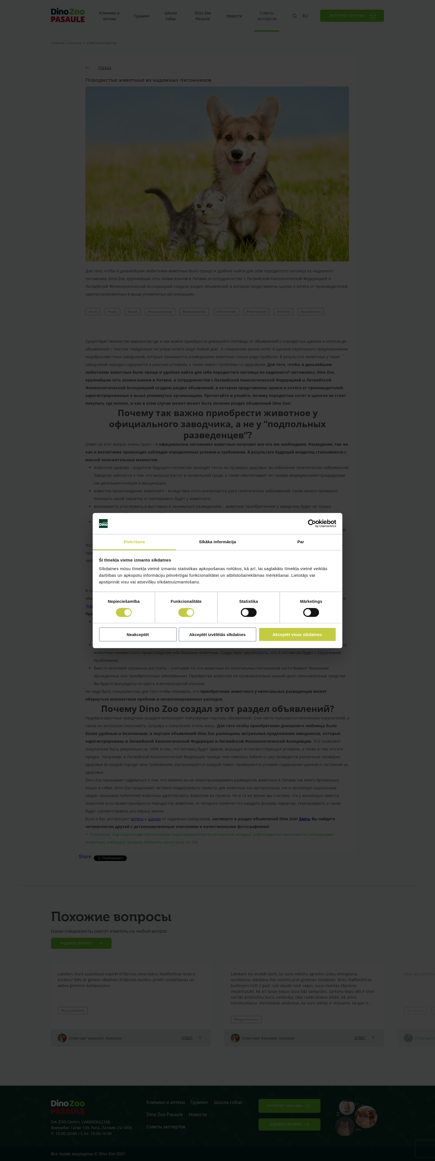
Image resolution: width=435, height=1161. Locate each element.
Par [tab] (300, 541)
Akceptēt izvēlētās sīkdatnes (217, 634)
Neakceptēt (138, 634)
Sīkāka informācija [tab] (217, 541)
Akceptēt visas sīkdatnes (297, 634)
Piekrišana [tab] (134, 541)
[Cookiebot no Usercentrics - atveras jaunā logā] (312, 523)
